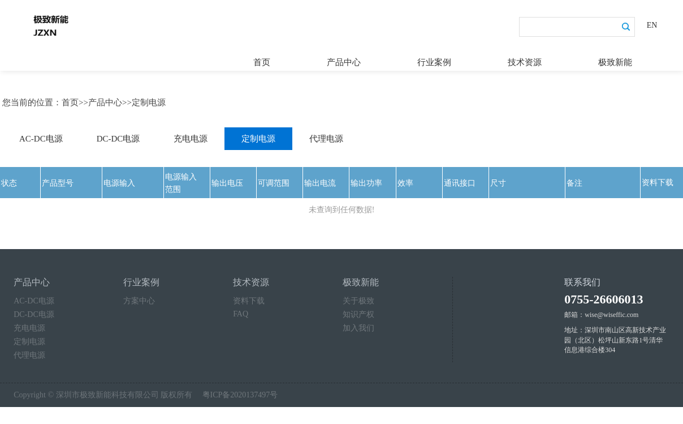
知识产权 (358, 311)
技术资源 (525, 59)
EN (652, 25)
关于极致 (358, 298)
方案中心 (139, 298)
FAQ (240, 311)
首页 (261, 59)
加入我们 (358, 325)
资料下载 (249, 298)
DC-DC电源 (118, 135)
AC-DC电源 (41, 135)
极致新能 (615, 59)
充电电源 (191, 135)
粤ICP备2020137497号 (240, 392)
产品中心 (344, 59)
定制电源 (149, 99)
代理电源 (326, 135)
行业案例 (434, 59)
